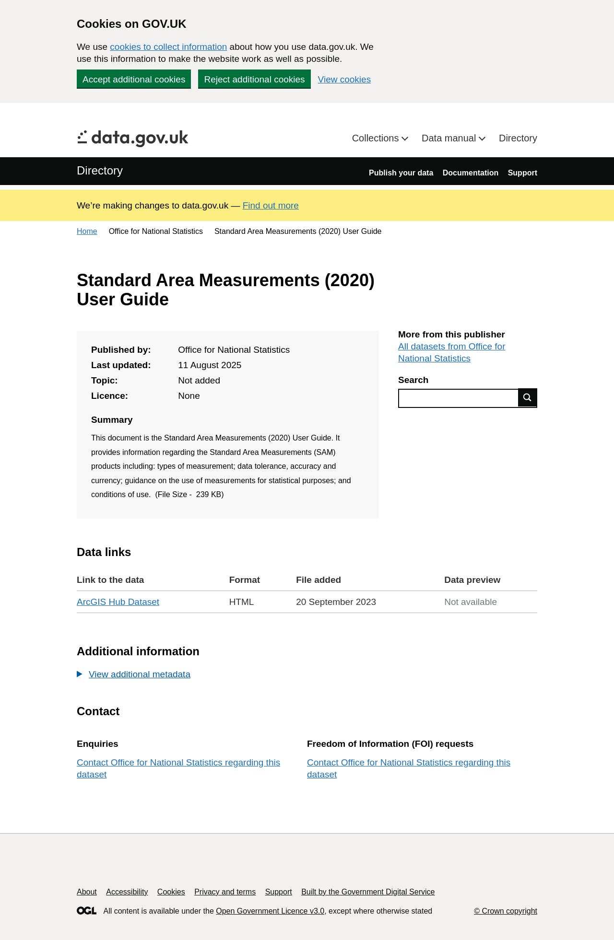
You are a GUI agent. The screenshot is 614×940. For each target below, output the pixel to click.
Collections (376, 138)
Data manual (450, 138)
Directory (518, 138)
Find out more (271, 205)
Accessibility (127, 892)
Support (522, 173)
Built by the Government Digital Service (368, 892)
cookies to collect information (168, 47)
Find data (527, 397)
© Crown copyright (505, 911)
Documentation (470, 173)
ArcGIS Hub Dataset (118, 602)
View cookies (344, 79)
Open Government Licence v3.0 (270, 911)
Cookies (171, 892)
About (87, 892)
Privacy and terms (225, 892)
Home (87, 231)
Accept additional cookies (134, 79)
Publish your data (401, 173)
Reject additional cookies (254, 79)
